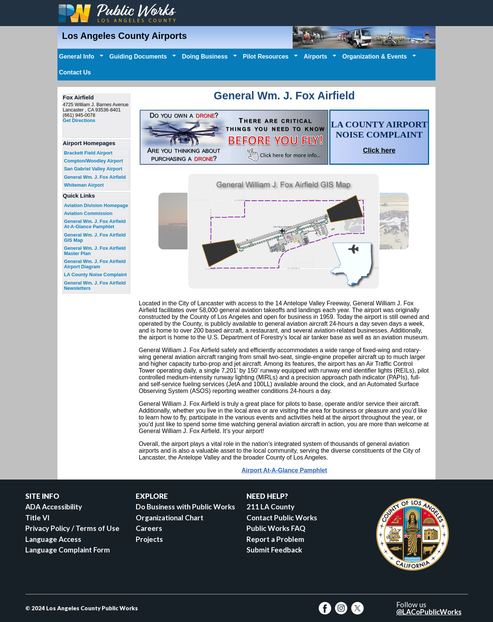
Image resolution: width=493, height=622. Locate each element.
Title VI (37, 517)
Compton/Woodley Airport (93, 161)
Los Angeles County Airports (124, 36)
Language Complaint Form (67, 549)
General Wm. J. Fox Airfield (95, 177)
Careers (149, 528)
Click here (379, 150)
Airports (319, 56)
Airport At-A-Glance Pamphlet (284, 470)
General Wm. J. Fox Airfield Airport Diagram (95, 264)
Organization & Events (378, 56)
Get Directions (79, 120)
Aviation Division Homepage (96, 205)
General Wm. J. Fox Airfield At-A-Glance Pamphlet (95, 224)
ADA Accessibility (53, 506)
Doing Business (208, 56)
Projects (149, 539)
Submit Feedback (274, 549)
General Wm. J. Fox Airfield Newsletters (95, 285)
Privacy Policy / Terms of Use (72, 528)
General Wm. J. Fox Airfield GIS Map (95, 237)
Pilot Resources (269, 56)
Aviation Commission (88, 213)
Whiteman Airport (84, 185)
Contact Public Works (281, 517)
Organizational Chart (169, 517)
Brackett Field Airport (88, 153)
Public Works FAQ (275, 528)
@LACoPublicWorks (429, 611)
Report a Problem (275, 539)
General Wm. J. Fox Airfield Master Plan (95, 251)
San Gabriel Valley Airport (93, 169)
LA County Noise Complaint (95, 274)
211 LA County (270, 506)
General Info (80, 56)
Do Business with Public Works (185, 506)
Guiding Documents (142, 56)
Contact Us (75, 72)
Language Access (53, 539)
